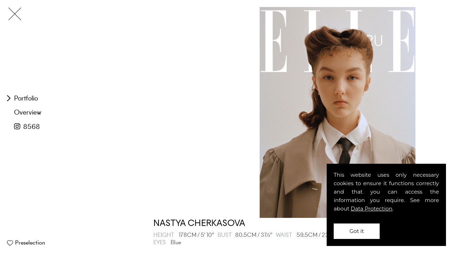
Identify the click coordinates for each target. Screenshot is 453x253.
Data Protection (372, 208)
